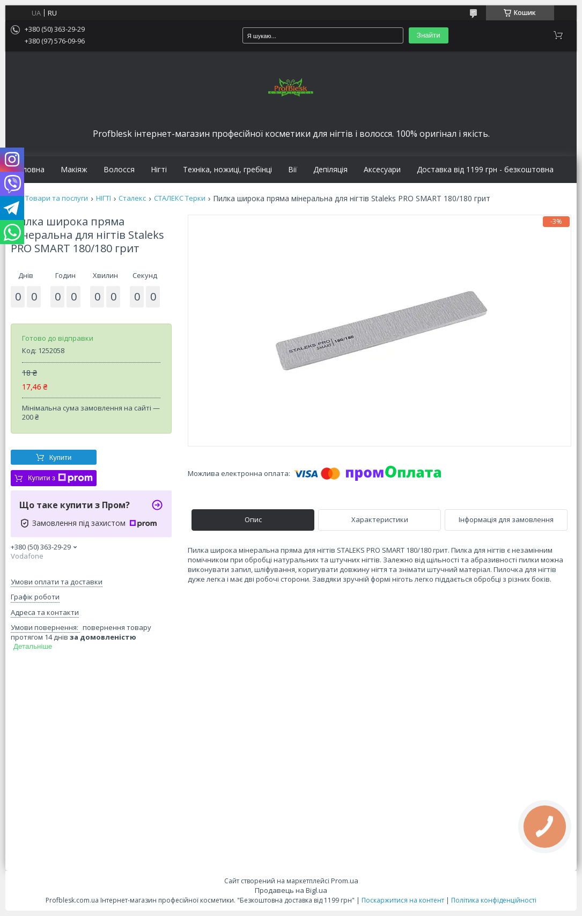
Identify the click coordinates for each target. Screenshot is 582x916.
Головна (29, 169)
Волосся (119, 169)
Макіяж (74, 169)
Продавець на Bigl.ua (291, 890)
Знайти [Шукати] (428, 35)
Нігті (159, 169)
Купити (60, 457)
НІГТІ (103, 198)
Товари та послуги (56, 198)
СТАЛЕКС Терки (179, 198)
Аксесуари (382, 169)
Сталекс (132, 198)
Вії (292, 169)
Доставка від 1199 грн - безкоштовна (485, 169)
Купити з (60, 478)
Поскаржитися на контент (403, 900)
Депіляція (330, 169)
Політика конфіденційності (493, 900)
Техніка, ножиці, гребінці (227, 169)
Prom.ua (344, 880)
